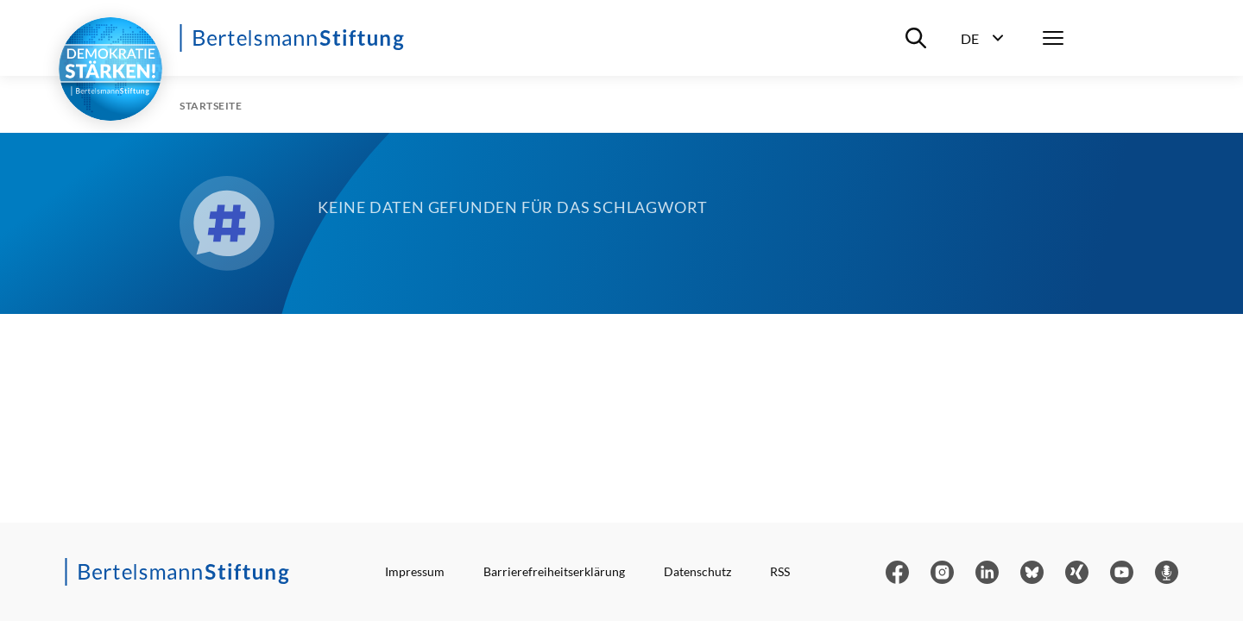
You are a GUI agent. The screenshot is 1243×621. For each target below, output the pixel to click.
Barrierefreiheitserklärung (554, 571)
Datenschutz (697, 571)
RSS (780, 571)
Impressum (415, 571)
